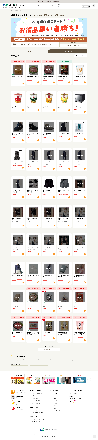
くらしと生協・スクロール (36, 364)
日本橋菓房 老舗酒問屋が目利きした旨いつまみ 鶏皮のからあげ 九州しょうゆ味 (79, 333)
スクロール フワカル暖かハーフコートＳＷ (64, 247)
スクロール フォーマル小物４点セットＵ (33, 191)
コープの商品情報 (36, 400)
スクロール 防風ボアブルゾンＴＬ (79, 191)
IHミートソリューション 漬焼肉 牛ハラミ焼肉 (79, 304)
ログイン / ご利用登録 (86, 6)
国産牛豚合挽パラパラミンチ (33, 76)
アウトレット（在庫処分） (36, 360)
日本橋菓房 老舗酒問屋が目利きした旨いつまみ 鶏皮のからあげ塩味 (64, 333)
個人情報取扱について (51, 434)
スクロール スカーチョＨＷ (63, 133)
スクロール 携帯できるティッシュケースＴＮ (64, 276)
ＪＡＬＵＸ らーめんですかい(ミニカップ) (48, 105)
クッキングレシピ (36, 421)
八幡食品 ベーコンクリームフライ (18, 77)
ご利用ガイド (81, 4)
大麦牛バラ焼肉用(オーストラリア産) (18, 333)
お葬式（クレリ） (55, 413)
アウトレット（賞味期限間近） (17, 360)
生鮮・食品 (52, 360)
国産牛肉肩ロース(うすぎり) (48, 76)
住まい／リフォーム (56, 410)
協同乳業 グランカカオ (62, 76)
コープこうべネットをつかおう (38, 393)
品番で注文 (59, 7)
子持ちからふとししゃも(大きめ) (48, 304)
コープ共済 (54, 398)
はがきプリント (55, 396)
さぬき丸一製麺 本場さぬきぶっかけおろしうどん (64, 304)
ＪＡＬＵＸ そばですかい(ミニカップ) (33, 105)
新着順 (30, 51)
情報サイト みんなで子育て (38, 412)
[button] (89, 379)
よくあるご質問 (88, 4)
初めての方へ (75, 4)
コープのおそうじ (55, 408)
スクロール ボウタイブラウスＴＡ (18, 276)
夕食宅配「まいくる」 (56, 405)
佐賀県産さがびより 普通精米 (79, 76)
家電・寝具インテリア (16, 364)
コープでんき (54, 403)
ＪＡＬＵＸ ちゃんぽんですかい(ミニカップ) (64, 105)
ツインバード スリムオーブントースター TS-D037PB (79, 105)
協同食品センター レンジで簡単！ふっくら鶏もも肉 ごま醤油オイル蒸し (33, 333)
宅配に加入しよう (36, 396)
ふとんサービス (55, 393)
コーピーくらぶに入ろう (37, 410)
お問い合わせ (42, 434)
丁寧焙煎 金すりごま (47, 332)
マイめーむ (45, 7)
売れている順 (68, 51)
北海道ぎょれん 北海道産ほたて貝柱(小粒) (33, 304)
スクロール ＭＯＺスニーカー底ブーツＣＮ (18, 134)
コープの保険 (54, 400)
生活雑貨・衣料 (73, 360)
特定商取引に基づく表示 (61, 434)
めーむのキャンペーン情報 (38, 403)
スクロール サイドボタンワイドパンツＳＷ (33, 162)
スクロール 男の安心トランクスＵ (48, 191)
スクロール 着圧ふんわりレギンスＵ (48, 276)
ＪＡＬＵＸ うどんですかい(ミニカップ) (18, 105)
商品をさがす (52, 7)
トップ (38, 7)
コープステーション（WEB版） (38, 419)
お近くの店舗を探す (73, 393)
